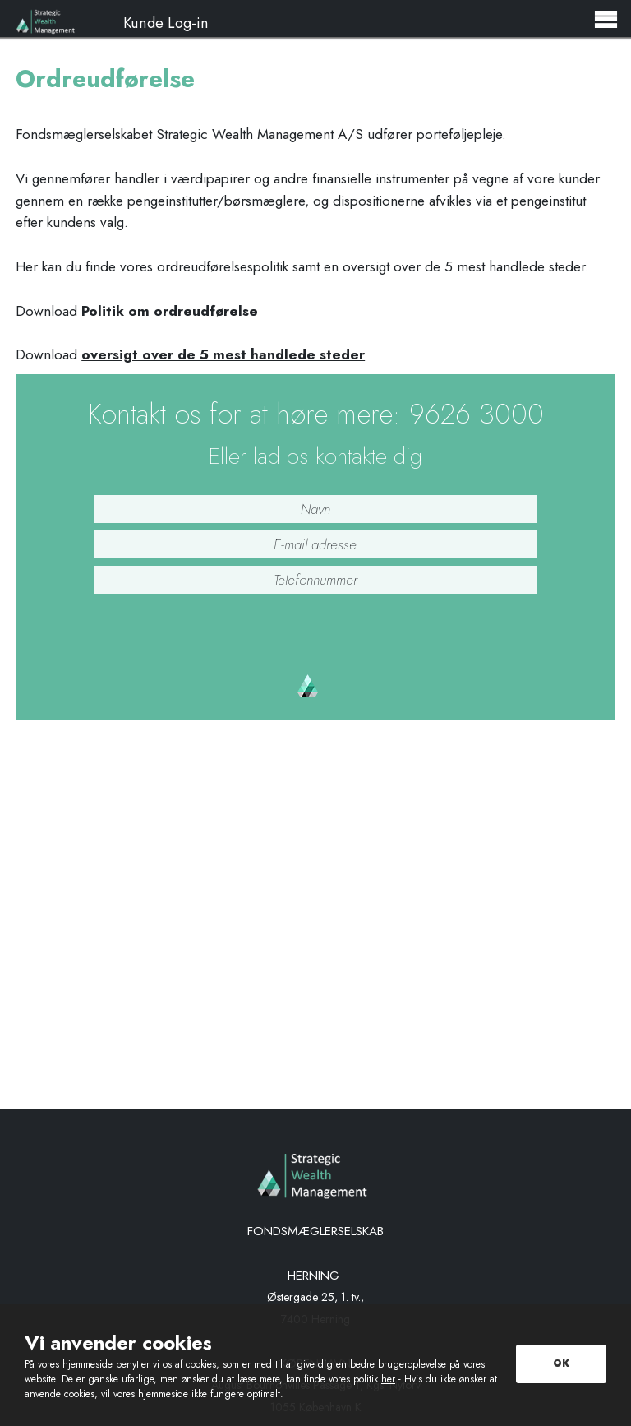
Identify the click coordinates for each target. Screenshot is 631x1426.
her (388, 1379)
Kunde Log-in (166, 20)
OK (561, 1363)
